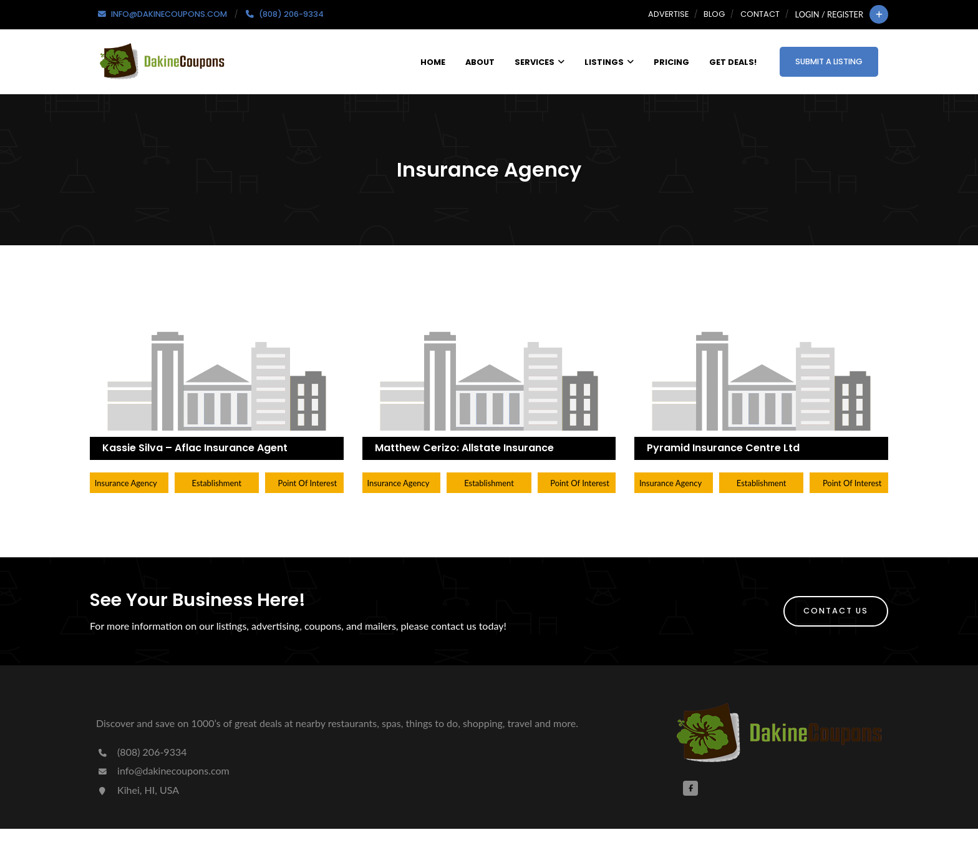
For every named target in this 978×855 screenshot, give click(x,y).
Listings (609, 62)
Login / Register (829, 14)
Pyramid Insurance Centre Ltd (723, 448)
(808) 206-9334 (141, 752)
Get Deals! (733, 62)
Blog (714, 14)
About (480, 62)
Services (539, 62)
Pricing (671, 62)
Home (432, 62)
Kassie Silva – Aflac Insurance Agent (195, 448)
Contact (760, 14)
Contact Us (835, 610)
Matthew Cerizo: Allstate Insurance (464, 448)
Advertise (668, 14)
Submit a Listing (829, 61)
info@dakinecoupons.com (163, 770)
